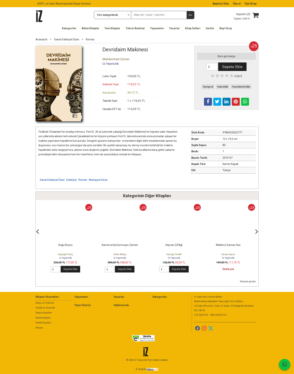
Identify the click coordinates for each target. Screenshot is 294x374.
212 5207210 (201, 314)
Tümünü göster (248, 281)
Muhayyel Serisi (98, 179)
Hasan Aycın (228, 254)
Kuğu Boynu (65, 244)
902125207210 (218, 314)
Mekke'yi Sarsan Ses (228, 244)
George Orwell (174, 254)
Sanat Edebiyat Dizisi (52, 179)
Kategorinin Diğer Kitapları (147, 195)
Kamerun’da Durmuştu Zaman (120, 244)
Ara (190, 15)
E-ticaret (141, 369)
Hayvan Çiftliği (173, 244)
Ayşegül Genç (65, 254)
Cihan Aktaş (119, 254)
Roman (82, 179)
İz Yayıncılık (65, 257)
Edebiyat (71, 179)
